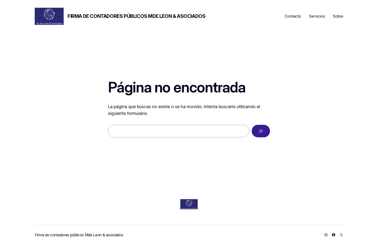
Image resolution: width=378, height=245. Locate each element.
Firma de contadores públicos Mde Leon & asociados (136, 16)
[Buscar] (261, 131)
